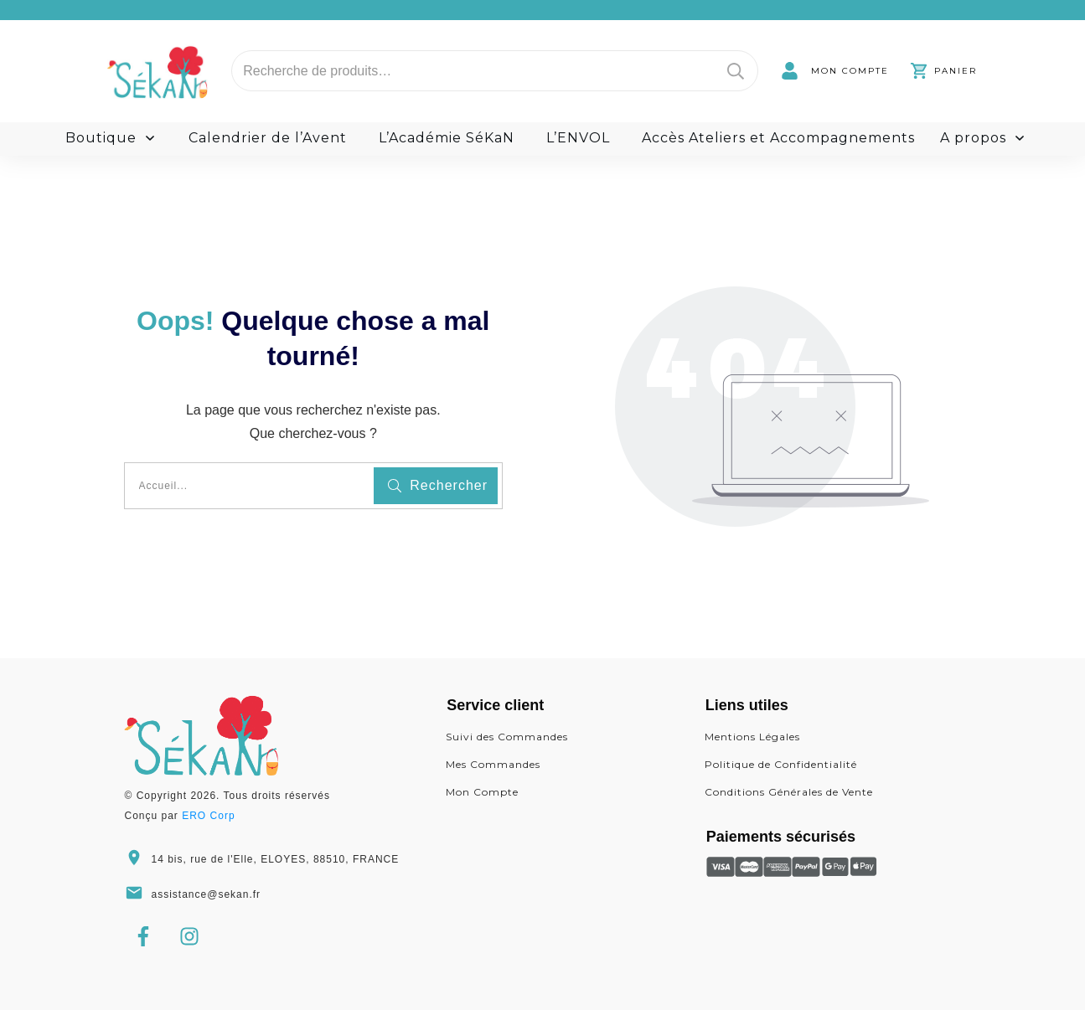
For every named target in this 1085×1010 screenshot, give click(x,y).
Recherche (735, 71)
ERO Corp (208, 816)
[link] (835, 71)
